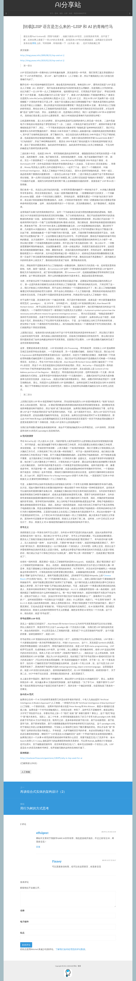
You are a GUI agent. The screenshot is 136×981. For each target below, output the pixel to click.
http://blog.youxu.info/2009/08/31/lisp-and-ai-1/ (42, 55)
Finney (56, 861)
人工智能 (26, 772)
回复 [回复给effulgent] (38, 846)
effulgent (42, 833)
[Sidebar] (6, 13)
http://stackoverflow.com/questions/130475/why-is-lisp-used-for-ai (51, 758)
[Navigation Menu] (129, 13)
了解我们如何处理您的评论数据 (70, 949)
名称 (22, 910)
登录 (79, 966)
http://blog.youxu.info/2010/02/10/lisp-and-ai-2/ (42, 60)
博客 (34, 43)
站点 (22, 932)
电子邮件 (24, 921)
